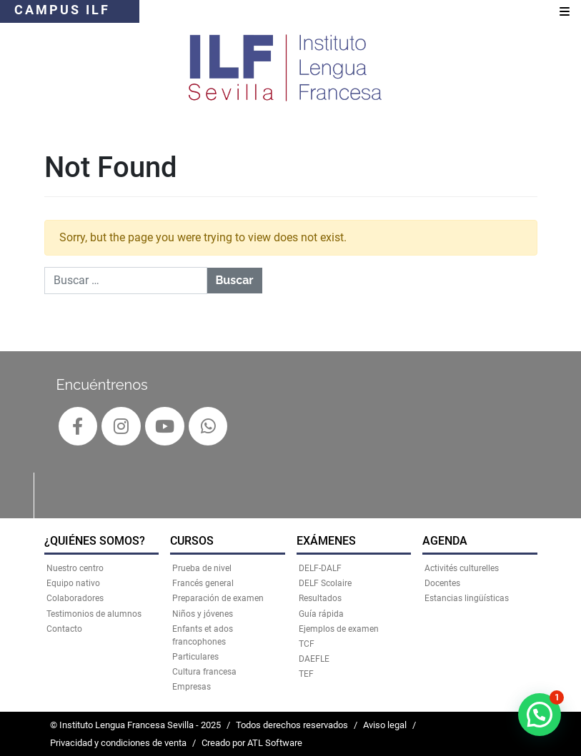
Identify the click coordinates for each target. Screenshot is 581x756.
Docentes (442, 583)
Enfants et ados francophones (202, 635)
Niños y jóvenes (202, 614)
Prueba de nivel (202, 568)
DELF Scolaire (325, 583)
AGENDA (444, 541)
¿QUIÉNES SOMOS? (94, 541)
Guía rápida (321, 614)
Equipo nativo (73, 583)
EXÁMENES (326, 541)
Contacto (64, 629)
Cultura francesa (204, 672)
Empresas (191, 687)
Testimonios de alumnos (93, 614)
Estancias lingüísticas (466, 598)
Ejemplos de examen (339, 629)
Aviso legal (385, 725)
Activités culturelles (461, 568)
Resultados (320, 598)
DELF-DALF (320, 568)
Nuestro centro (75, 568)
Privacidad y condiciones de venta (118, 742)
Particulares (195, 657)
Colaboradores (75, 598)
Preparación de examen (218, 598)
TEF (306, 674)
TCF (306, 644)
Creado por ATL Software (252, 742)
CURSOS (192, 541)
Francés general (203, 583)
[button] (539, 714)
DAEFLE (314, 659)
